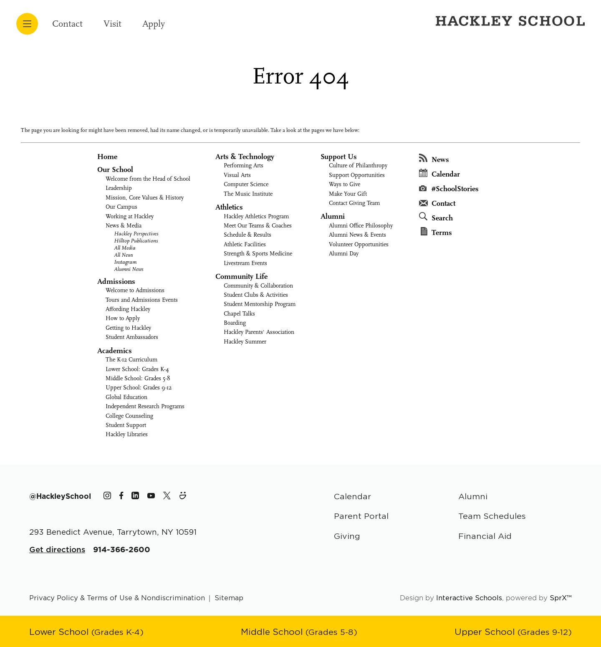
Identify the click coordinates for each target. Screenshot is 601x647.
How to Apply (123, 318)
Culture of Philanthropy (358, 165)
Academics (114, 350)
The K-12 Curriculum (131, 359)
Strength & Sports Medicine (258, 253)
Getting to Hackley (128, 327)
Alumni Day (344, 253)
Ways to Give (344, 184)
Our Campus (121, 206)
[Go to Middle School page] (299, 631)
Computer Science (246, 184)
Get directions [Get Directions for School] (57, 549)
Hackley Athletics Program (256, 216)
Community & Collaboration (258, 285)
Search (436, 217)
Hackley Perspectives (136, 233)
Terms (436, 232)
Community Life (241, 276)
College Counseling (129, 416)
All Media (125, 248)
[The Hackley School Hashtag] (60, 496)
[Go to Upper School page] (513, 631)
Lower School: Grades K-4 (137, 369)
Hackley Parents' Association (259, 332)
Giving (347, 535)
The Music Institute (248, 193)
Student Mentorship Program (259, 304)
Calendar (439, 174)
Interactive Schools (469, 598)
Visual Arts (237, 175)
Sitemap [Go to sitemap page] (229, 598)
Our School (115, 169)
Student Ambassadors (132, 337)
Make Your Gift (348, 193)
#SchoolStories (449, 188)
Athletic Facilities (245, 244)
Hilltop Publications (136, 241)
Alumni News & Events (357, 234)
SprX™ (561, 598)
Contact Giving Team (354, 203)
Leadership (119, 188)
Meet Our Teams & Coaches (258, 225)
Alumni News (128, 269)
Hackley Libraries (127, 434)
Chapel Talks (239, 313)
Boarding (235, 322)
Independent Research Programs (145, 406)
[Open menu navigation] (27, 23)
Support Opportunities (357, 175)
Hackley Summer (245, 341)
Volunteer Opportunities (359, 244)
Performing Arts (243, 165)
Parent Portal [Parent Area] (361, 515)
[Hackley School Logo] (508, 20)
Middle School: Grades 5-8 (138, 378)
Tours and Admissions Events (142, 299)
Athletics (229, 207)
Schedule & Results (247, 234)
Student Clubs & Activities (256, 294)
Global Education (126, 397)
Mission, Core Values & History (145, 197)
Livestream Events (245, 263)
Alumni (333, 216)
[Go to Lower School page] (86, 631)
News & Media (123, 225)
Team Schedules (492, 515)
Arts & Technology (244, 156)
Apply (153, 23)
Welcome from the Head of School (148, 178)
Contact (67, 23)
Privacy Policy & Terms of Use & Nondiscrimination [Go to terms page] (117, 598)
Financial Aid (485, 535)
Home (107, 156)
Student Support (126, 425)
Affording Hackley (128, 309)
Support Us (339, 156)
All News (123, 255)
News (434, 159)
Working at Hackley (130, 216)
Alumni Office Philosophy (361, 225)
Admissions (116, 281)
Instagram (125, 262)
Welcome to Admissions (135, 290)
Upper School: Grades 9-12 (139, 387)
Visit (112, 23)
